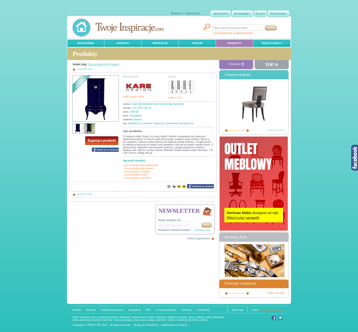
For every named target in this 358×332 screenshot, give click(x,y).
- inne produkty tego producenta (140, 165)
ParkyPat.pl (151, 325)
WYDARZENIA (85, 43)
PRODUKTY (234, 43)
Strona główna (96, 64)
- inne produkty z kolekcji (136, 171)
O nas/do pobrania (166, 309)
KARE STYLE (175, 98)
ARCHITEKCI (221, 13)
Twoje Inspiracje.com (271, 309)
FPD (148, 309)
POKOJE (197, 43)
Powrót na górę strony (198, 238)
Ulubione (236, 64)
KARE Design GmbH (133, 96)
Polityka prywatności (112, 309)
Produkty (113, 64)
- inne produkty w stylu (135, 174)
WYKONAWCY (242, 13)
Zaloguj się (176, 13)
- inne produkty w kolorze (137, 178)
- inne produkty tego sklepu (138, 168)
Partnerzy (186, 309)
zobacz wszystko (275, 130)
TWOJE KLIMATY (271, 43)
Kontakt (76, 309)
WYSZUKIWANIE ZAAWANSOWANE (233, 33)
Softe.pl (183, 325)
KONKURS (203, 309)
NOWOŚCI (123, 43)
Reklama (91, 309)
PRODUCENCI (278, 13)
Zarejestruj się (192, 13)
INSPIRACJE (160, 43)
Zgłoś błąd (237, 309)
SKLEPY (260, 13)
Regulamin (135, 309)
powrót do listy (84, 69)
